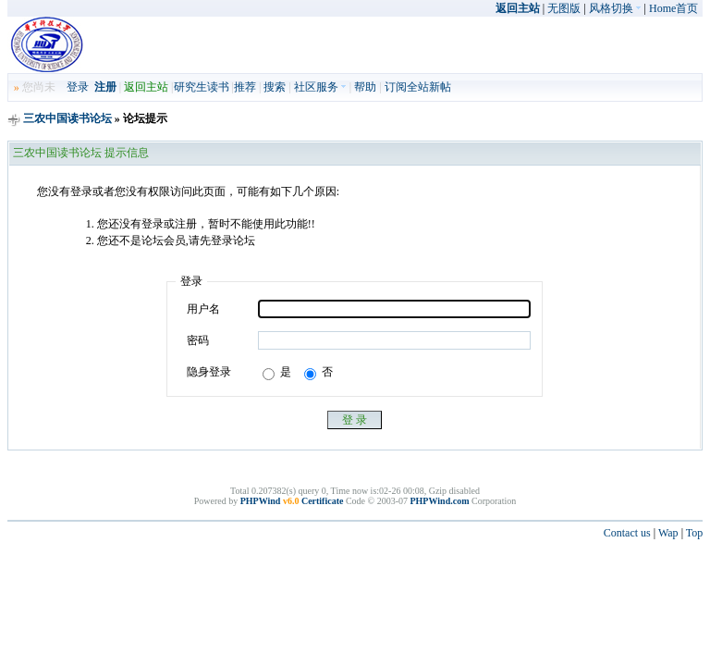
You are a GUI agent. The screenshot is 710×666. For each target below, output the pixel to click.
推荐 (245, 86)
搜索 (274, 86)
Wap (668, 532)
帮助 (365, 86)
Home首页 (673, 8)
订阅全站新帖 (418, 86)
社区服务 (320, 86)
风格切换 (615, 8)
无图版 (564, 8)
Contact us (627, 532)
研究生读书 (201, 86)
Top (695, 532)
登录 (78, 86)
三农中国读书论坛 (67, 118)
